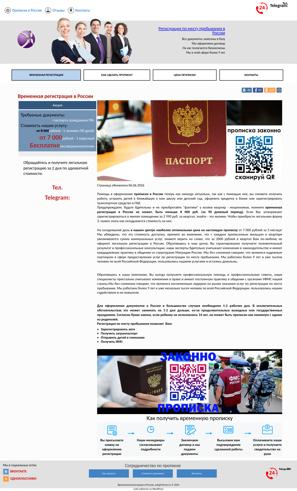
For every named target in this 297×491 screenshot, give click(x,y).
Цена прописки (185, 75)
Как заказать (109, 473)
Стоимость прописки (153, 473)
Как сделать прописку (117, 75)
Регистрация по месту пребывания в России (191, 30)
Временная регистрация (46, 75)
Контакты (251, 75)
